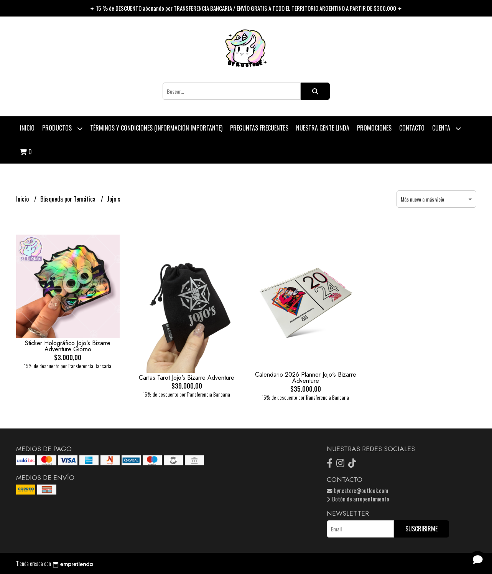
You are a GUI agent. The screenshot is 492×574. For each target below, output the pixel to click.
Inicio (27, 127)
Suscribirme (421, 528)
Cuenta (446, 128)
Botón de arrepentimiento (358, 499)
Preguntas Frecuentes (259, 127)
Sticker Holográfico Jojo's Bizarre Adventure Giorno (67, 346)
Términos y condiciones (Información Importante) (156, 127)
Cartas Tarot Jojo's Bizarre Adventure (186, 377)
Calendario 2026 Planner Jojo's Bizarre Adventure (305, 377)
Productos (62, 128)
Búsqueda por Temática (68, 198)
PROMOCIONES (374, 127)
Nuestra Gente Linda (322, 127)
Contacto (412, 127)
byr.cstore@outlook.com (357, 490)
